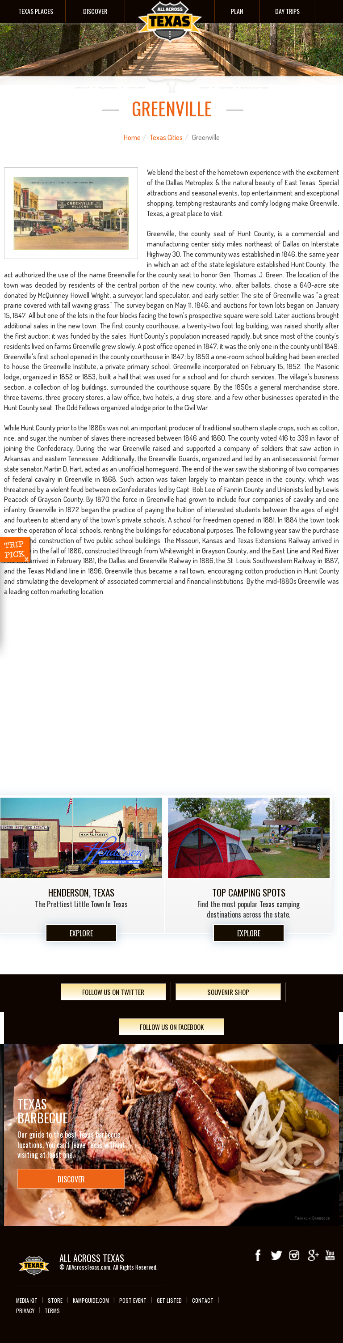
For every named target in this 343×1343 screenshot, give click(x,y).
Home (132, 137)
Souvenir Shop (228, 992)
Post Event (132, 1300)
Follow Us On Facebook (172, 1027)
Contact (202, 1300)
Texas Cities (166, 137)
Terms (52, 1310)
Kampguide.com (91, 1300)
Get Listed (169, 1300)
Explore (81, 933)
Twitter (276, 1255)
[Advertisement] (171, 684)
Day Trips (287, 11)
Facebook (259, 1255)
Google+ (312, 1255)
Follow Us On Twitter (113, 992)
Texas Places (35, 11)
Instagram (294, 1255)
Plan (237, 11)
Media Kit (27, 1300)
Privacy (25, 1310)
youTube (330, 1255)
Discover (95, 11)
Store (55, 1300)
